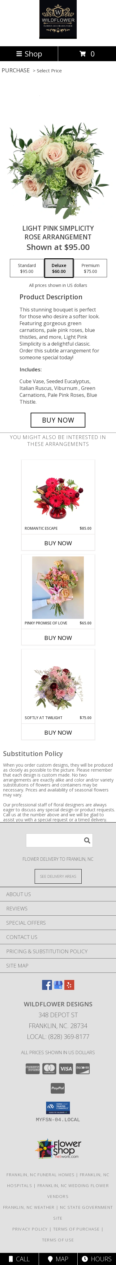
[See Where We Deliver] (58, 876)
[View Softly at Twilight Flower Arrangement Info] (58, 682)
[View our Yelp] (69, 987)
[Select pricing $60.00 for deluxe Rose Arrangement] (59, 268)
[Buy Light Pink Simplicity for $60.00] (58, 420)
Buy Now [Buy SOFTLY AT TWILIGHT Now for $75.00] (58, 732)
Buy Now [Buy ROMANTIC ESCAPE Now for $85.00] (58, 543)
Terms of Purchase (76, 1229)
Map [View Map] (58, 1259)
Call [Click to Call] (19, 1259)
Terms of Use (58, 1240)
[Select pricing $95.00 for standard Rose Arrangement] (27, 268)
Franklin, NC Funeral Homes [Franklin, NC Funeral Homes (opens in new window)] (40, 1174)
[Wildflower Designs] (57, 37)
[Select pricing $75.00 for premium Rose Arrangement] (90, 268)
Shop (29, 53)
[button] (58, 1108)
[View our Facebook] (47, 987)
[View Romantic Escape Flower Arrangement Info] (58, 492)
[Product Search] (59, 840)
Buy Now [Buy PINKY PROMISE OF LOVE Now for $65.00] (58, 638)
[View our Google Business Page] (58, 987)
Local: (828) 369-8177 (58, 1036)
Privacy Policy (30, 1229)
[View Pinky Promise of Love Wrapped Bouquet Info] (58, 587)
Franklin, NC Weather (29, 1207)
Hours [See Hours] (97, 1259)
